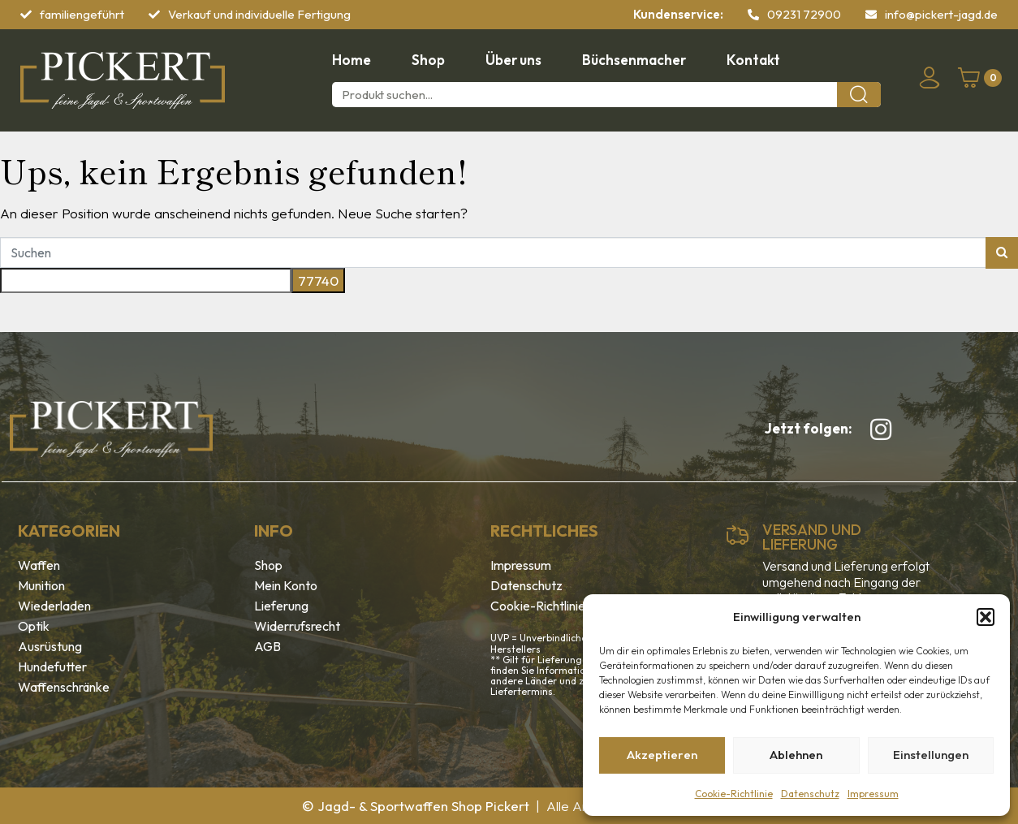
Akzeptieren (662, 754)
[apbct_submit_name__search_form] (318, 281)
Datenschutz (810, 793)
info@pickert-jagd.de (941, 14)
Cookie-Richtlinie (734, 793)
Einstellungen (930, 754)
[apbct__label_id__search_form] (145, 281)
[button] (985, 617)
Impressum (873, 793)
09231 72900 (804, 14)
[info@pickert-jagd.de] (871, 14)
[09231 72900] (753, 14)
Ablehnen (796, 754)
